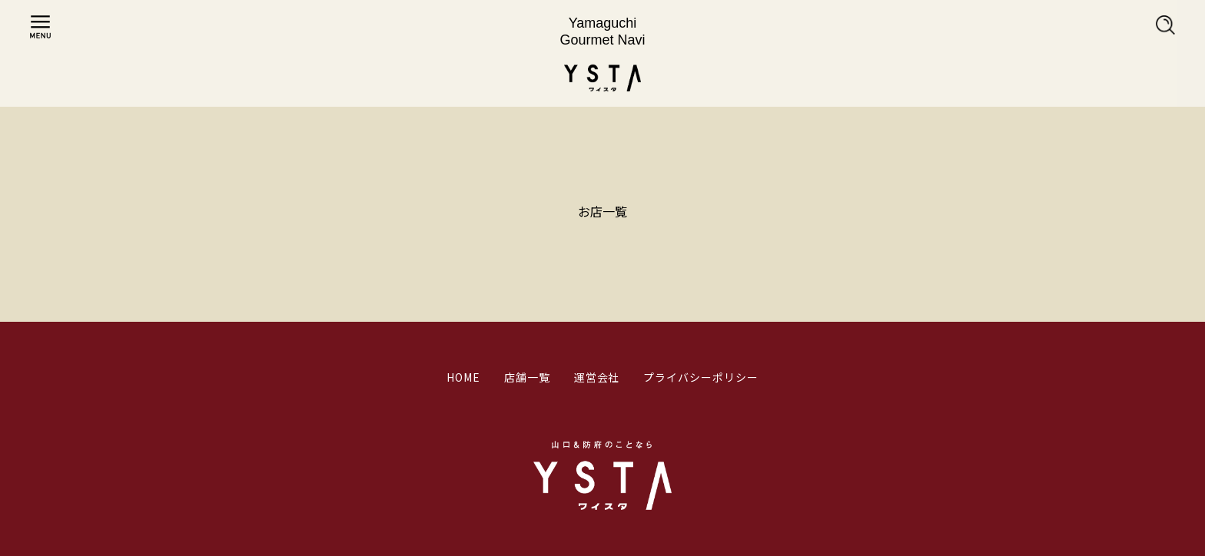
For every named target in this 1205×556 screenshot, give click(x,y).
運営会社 (597, 377)
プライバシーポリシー (701, 377)
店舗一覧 (527, 377)
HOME (463, 377)
